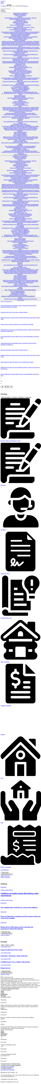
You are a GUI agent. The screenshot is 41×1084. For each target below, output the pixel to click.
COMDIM (20, 100)
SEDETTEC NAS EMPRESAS (16, 38)
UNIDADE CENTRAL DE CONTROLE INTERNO (26, 117)
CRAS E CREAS (17, 47)
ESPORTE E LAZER (20, 53)
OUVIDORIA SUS (13, 109)
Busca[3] (2, 3)
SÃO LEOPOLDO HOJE (28, 152)
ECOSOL (23, 36)
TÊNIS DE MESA (23, 55)
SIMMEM (11, 33)
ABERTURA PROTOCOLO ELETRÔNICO (20, 125)
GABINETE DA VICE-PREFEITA (20, 22)
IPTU (5, 127)
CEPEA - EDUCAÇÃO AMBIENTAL (18, 85)
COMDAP (10, 36)
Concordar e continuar (6, 1068)
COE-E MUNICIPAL (11, 51)
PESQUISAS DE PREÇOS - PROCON (27, 18)
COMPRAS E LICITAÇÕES (20, 28)
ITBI (7, 127)
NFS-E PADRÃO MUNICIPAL (20, 134)
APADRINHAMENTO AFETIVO (8, 48)
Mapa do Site (25, 6)
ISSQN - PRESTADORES (20, 133)
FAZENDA (20, 56)
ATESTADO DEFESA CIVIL (12, 113)
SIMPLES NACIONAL (20, 74)
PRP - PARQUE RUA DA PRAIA (21, 93)
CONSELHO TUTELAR (7, 47)
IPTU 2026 (33, 129)
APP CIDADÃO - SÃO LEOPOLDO (21, 121)
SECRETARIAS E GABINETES (20, 13)
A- (21, 6)
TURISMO (4, 152)
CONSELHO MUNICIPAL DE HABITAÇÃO (12, 81)
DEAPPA (26, 86)
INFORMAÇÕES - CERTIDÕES (23, 61)
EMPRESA (19, 131)
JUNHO (12, 945)
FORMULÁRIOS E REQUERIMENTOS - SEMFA (27, 126)
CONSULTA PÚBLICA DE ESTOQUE (11, 107)
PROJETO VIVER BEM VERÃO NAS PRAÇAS (14, 54)
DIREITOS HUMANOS (20, 40)
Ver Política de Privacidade (7, 1066)
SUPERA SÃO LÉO (27, 38)
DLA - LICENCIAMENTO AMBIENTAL (20, 87)
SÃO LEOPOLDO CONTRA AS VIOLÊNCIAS (26, 115)
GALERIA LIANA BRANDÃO (23, 34)
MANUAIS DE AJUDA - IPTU (20, 66)
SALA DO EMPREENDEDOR (14, 147)
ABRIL (2, 945)
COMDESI (15, 36)
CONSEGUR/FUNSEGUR (9, 114)
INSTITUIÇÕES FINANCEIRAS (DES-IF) (11, 142)
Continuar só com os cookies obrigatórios (10, 1065)
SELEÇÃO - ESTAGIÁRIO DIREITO (20, 102)
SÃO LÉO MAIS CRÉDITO (31, 151)
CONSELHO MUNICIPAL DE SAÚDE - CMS (27, 109)
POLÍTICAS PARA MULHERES (20, 99)
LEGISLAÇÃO (14, 73)
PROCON (20, 16)
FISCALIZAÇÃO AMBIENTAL (9, 126)
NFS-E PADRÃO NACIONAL (20, 135)
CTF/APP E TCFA (19, 86)
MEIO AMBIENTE (20, 83)
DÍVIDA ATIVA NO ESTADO (9, 61)
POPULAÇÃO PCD (19, 42)
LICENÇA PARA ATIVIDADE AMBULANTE (19, 127)
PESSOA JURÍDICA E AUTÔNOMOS (20, 149)
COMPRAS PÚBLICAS (9, 151)
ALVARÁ (5, 36)
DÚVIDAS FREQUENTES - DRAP (21, 59)
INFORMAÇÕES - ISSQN (15, 67)
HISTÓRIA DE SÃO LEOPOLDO (14, 152)
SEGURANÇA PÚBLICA (20, 112)
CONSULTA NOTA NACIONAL (24, 137)
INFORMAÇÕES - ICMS (24, 62)
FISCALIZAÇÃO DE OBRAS (25, 79)
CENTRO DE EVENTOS (12, 27)
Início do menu (3, 11)
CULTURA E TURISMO (19, 30)
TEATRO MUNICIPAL (19, 33)
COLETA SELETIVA (21, 98)
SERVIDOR (20, 145)
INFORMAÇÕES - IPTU (19, 65)
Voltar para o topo (5, 932)
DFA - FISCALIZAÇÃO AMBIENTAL (20, 89)
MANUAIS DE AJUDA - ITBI (20, 69)
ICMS (15, 132)
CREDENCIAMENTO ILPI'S (28, 47)
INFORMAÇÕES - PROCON (11, 18)
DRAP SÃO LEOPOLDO (33, 58)
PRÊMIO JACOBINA (7, 41)
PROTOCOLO (27, 129)
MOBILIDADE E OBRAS (20, 95)
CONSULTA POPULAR (20, 15)
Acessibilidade (3, 6)
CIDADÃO (20, 120)
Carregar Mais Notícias (6, 933)
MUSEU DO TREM (28, 32)
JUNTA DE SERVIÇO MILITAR (20, 21)
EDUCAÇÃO (20, 49)
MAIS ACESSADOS (6, 397)
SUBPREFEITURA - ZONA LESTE (9, 116)
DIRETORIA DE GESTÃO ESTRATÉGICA (30, 78)
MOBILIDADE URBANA (19, 96)
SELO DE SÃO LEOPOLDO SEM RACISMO (21, 43)
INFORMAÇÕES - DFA (9, 92)
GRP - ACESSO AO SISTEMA (12, 146)
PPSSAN (37, 47)
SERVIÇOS (20, 119)
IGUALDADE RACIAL (29, 42)
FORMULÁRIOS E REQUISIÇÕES (14, 108)
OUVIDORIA (35, 128)
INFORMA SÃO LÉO (20, 20)
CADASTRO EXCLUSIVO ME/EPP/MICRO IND (20, 29)
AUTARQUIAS (20, 26)
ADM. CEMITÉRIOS (12, 98)
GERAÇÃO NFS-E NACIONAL (10, 137)
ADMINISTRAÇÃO (20, 23)
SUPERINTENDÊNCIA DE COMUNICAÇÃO (20, 19)
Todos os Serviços (5, 875)
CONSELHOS (19, 51)
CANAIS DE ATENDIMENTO (16, 138)
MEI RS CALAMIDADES (32, 36)
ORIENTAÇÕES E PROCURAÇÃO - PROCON (21, 128)
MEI (16, 151)
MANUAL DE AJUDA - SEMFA (15, 139)
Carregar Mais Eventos (6, 972)
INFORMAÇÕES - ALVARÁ (20, 148)
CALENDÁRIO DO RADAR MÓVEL (27, 113)
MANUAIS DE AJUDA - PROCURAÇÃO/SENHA (20, 72)
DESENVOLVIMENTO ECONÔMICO (20, 35)
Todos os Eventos (5, 974)
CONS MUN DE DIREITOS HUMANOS (16, 45)
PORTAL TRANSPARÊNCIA (20, 154)
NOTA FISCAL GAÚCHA (24, 73)
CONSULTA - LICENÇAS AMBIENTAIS (20, 88)
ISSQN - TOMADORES (19, 140)
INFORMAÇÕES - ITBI (20, 68)
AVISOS (4, 58)
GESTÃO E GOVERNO (19, 76)
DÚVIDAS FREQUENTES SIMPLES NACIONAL (20, 75)
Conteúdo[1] (3, 1)
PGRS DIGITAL (30, 98)
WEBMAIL (33, 146)
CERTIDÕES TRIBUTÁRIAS (20, 124)
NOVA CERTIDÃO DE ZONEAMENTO (10, 78)
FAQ (24, 138)
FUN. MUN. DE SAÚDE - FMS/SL (26, 27)
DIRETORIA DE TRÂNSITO (22, 114)
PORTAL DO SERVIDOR (25, 146)
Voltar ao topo (4, 872)
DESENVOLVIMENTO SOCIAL (20, 39)
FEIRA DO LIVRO (19, 32)
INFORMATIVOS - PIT (26, 67)
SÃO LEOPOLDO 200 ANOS (8, 32)
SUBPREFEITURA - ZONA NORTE (26, 116)
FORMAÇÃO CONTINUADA (29, 51)
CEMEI (4, 51)
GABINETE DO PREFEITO (20, 14)
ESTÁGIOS (28, 25)
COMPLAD (34, 79)
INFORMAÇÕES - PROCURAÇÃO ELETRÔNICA (20, 71)
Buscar (2, 10)
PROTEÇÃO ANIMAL (20, 104)
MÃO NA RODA (21, 151)
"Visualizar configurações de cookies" (10, 988)
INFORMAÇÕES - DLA (20, 92)
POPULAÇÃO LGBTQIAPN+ (26, 41)
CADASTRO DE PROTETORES (20, 105)
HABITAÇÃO (20, 80)
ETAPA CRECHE (24, 52)
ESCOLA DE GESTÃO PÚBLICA (18, 25)
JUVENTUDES (15, 41)
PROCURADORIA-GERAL (20, 101)
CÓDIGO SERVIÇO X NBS (31, 138)
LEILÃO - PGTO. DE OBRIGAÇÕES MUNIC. (16, 58)
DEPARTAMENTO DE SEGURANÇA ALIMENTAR (28, 48)
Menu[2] (2, 2)
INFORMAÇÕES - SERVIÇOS (20, 60)
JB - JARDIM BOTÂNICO (8, 93)
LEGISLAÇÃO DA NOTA (28, 139)
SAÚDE (20, 106)
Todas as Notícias (5, 935)
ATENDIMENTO (6, 85)
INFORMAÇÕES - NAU (31, 92)
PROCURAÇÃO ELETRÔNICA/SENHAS (14, 129)
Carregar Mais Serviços (6, 874)
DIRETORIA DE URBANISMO (11, 79)
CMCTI (19, 36)
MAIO (7, 945)
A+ (17, 6)
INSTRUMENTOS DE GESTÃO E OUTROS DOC (20, 111)
